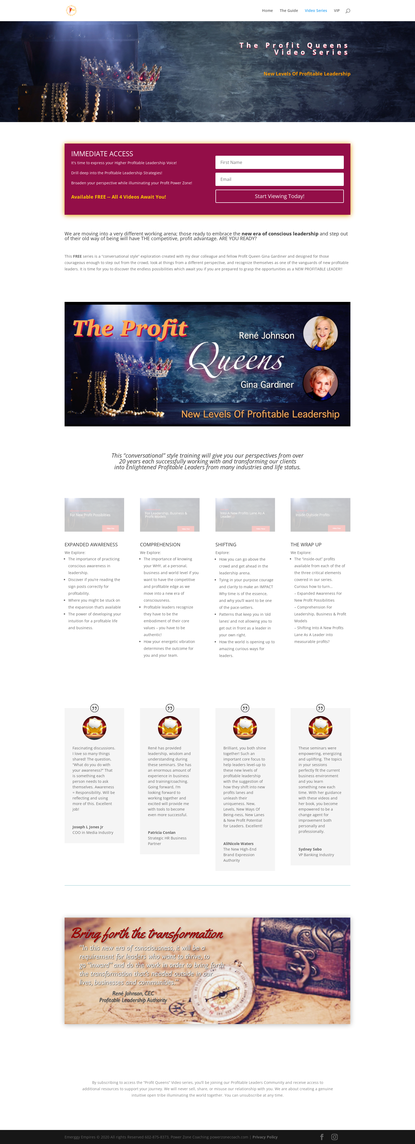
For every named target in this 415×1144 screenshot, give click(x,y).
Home (267, 11)
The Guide (289, 11)
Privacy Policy (265, 1136)
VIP (337, 11)
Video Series (316, 11)
